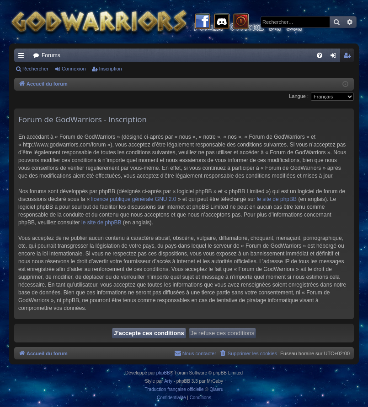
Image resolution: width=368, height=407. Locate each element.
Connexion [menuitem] (335, 57)
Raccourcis (23, 57)
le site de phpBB (277, 199)
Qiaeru (216, 389)
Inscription (110, 68)
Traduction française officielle (174, 389)
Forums (51, 55)
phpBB (163, 372)
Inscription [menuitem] (349, 57)
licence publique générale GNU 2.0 (133, 199)
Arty (168, 381)
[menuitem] (319, 55)
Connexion (74, 68)
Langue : (299, 96)
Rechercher (35, 68)
